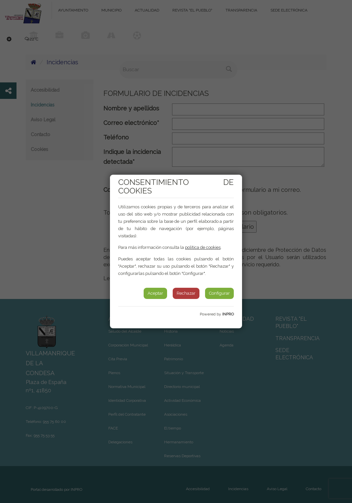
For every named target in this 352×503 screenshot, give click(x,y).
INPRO (228, 314)
